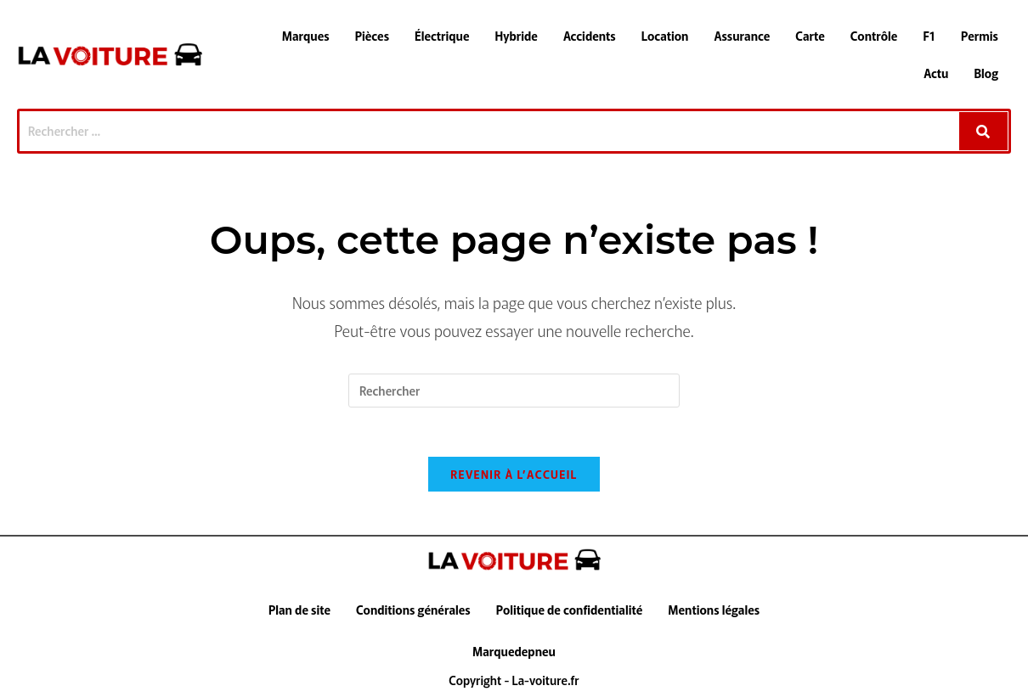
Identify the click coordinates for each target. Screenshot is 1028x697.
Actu (936, 73)
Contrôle (874, 35)
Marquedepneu (514, 653)
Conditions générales (413, 612)
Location (665, 35)
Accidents (589, 35)
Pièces (372, 35)
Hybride (516, 35)
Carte (809, 35)
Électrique (442, 35)
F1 (929, 35)
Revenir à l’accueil (513, 477)
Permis (979, 35)
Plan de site (299, 612)
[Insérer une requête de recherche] (514, 391)
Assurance (742, 35)
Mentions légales (714, 612)
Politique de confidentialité (569, 612)
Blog (986, 73)
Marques (306, 35)
